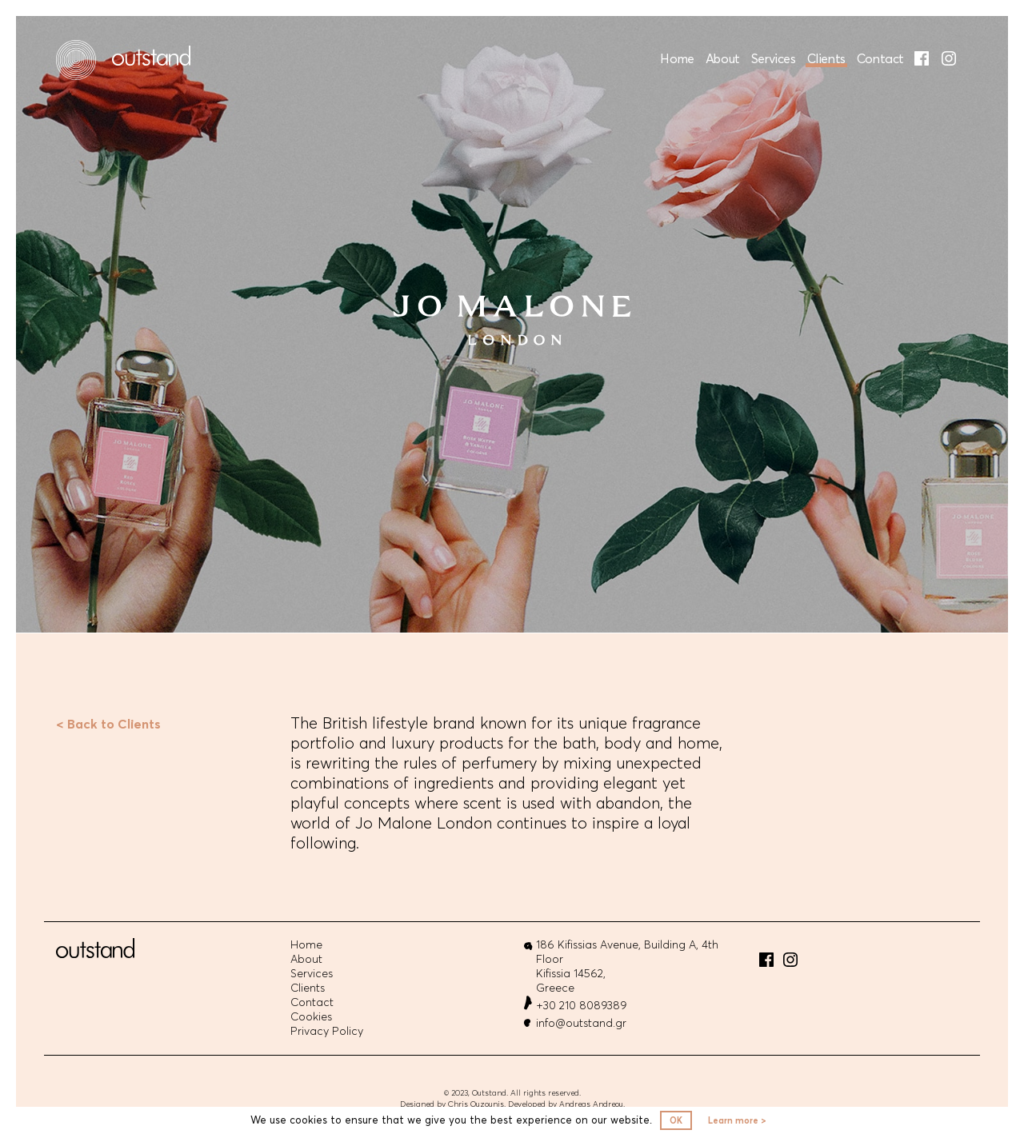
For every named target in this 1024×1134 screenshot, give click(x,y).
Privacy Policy (326, 1031)
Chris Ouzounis (476, 1104)
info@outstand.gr (581, 1023)
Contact (880, 59)
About (723, 59)
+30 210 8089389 (581, 1005)
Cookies (311, 1017)
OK (676, 1120)
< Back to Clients (108, 724)
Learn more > (737, 1120)
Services (773, 59)
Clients (826, 60)
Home (677, 59)
